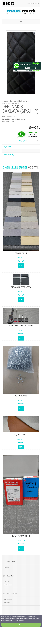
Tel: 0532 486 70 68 (33, 3)
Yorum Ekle (36, 141)
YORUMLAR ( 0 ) (9, 155)
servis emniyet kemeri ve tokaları (21, 326)
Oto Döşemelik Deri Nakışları (19, 101)
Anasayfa (5, 101)
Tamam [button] (21, 625)
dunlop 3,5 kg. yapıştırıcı (21, 536)
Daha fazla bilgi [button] (19, 620)
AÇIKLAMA (7, 147)
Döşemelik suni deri (21, 435)
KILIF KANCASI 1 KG (21, 396)
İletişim (6, 567)
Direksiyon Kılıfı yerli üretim (21, 287)
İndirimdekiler (8, 585)
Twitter (7, 603)
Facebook (8, 599)
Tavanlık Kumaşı (21, 253)
